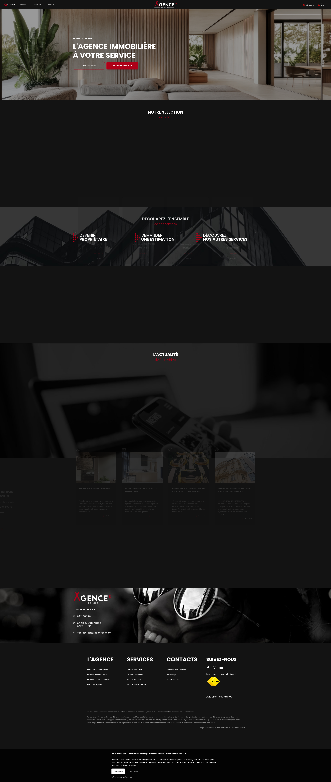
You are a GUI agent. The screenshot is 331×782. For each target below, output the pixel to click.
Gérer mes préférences (121, 777)
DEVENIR (93, 237)
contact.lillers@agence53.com (94, 632)
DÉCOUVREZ (225, 237)
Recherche (9, 5)
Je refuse (134, 771)
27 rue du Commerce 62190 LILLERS (89, 624)
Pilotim (242, 728)
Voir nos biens (89, 65)
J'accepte (118, 771)
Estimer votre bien (122, 65)
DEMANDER (158, 237)
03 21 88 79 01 (84, 616)
